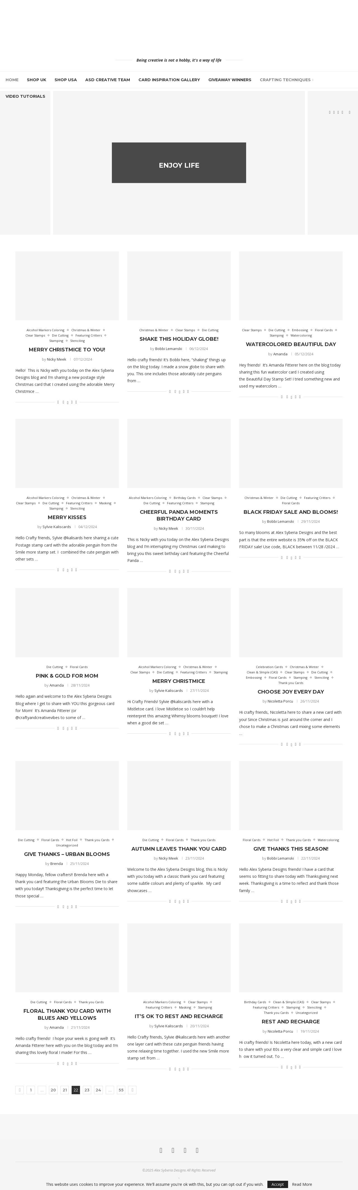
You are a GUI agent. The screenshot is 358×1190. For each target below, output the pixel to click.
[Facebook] (330, 112)
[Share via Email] (76, 402)
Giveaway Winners (229, 79)
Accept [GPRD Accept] (278, 1184)
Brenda (56, 863)
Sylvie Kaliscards (57, 526)
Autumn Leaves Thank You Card (179, 849)
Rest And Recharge (291, 1022)
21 (65, 1090)
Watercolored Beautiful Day (291, 344)
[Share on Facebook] (63, 402)
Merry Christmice (178, 681)
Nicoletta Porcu (280, 701)
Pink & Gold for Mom (67, 676)
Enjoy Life (179, 172)
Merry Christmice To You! (67, 350)
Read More (302, 1184)
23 (87, 1090)
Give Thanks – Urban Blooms (67, 854)
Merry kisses (67, 517)
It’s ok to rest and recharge (179, 1016)
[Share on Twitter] (67, 402)
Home (12, 79)
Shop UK (36, 79)
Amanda (280, 353)
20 (53, 1090)
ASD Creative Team (107, 79)
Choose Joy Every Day (291, 692)
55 (121, 1090)
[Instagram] (334, 112)
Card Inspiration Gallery (169, 79)
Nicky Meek (56, 359)
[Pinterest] (338, 112)
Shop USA (66, 79)
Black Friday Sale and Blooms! (291, 512)
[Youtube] (342, 112)
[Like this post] (58, 402)
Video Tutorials (25, 96)
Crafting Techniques (285, 79)
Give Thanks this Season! (290, 849)
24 (98, 1090)
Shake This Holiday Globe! (179, 339)
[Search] (349, 112)
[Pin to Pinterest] (72, 402)
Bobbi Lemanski (168, 348)
